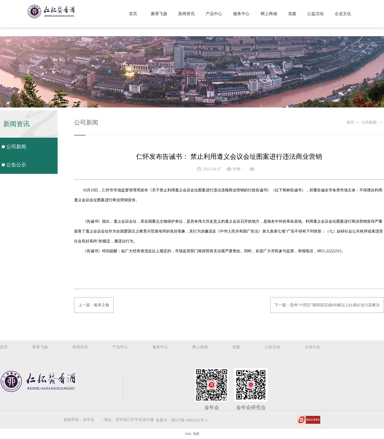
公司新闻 (16, 146)
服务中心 (241, 14)
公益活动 (315, 14)
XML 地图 (192, 434)
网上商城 (269, 14)
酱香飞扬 (159, 14)
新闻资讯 (186, 14)
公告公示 (16, 165)
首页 (133, 14)
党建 (292, 14)
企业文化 (343, 14)
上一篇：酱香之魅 (93, 305)
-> (359, 122)
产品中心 (214, 14)
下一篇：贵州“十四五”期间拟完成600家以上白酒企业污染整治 (327, 305)
